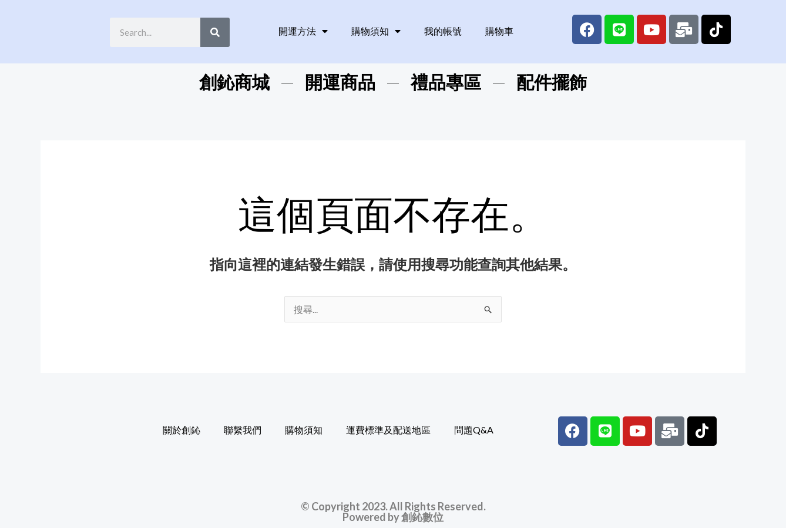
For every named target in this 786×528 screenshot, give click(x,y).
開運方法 (303, 31)
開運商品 (340, 82)
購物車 (499, 30)
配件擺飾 (551, 82)
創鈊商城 (234, 82)
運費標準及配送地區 (388, 429)
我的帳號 (443, 30)
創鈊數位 (422, 516)
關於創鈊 (181, 429)
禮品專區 (446, 82)
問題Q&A (473, 429)
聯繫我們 (242, 429)
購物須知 (376, 31)
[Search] (215, 32)
